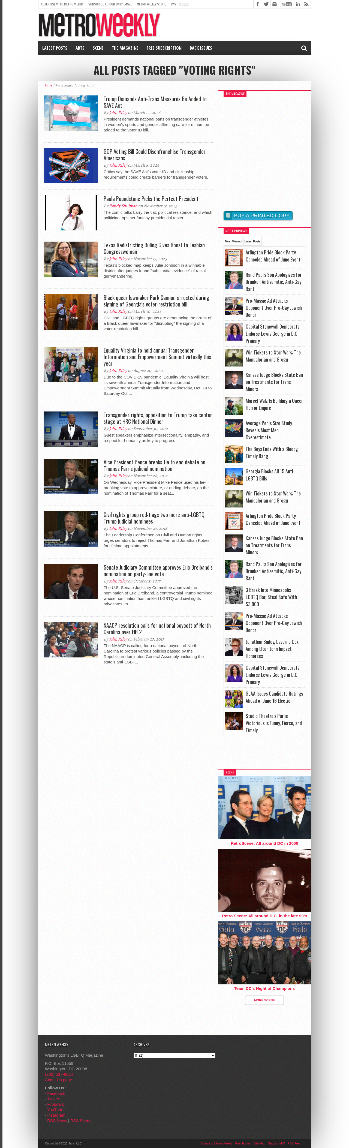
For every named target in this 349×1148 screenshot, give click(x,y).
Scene (98, 48)
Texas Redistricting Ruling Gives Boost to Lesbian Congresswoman (154, 248)
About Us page (58, 1079)
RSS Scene (81, 1120)
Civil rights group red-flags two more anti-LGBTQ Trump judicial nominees (154, 517)
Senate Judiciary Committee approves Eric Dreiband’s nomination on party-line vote (158, 570)
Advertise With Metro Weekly (62, 4)
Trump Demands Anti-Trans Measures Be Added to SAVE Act (155, 102)
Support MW (276, 1143)
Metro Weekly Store (151, 4)
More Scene (264, 1000)
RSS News (57, 1120)
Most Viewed (233, 241)
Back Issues (201, 48)
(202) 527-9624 (59, 1074)
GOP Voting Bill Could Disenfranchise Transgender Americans (155, 154)
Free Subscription (164, 48)
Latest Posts (54, 48)
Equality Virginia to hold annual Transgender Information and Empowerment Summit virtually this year (157, 356)
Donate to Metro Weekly (216, 1143)
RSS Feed (294, 1143)
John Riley (118, 113)
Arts (80, 48)
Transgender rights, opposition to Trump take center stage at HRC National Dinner (158, 418)
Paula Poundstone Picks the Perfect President (151, 198)
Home (48, 85)
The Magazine (125, 48)
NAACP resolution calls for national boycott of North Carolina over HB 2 (157, 628)
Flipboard (55, 1104)
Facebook (56, 1093)
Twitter (53, 1098)
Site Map (259, 1143)
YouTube (55, 1109)
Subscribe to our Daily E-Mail (110, 4)
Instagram (56, 1115)
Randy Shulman (123, 206)
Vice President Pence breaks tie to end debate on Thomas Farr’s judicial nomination (154, 465)
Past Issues (180, 4)
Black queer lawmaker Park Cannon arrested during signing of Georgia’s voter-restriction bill (156, 300)
